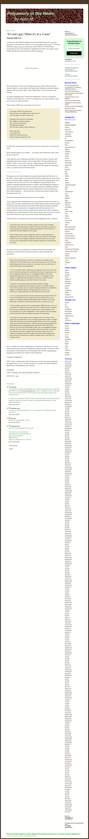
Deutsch (67, 328)
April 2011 (67, 684)
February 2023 (68, 419)
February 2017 (68, 553)
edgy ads (21, 46)
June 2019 (67, 501)
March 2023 (67, 417)
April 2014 (67, 617)
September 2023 (68, 406)
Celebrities (67, 151)
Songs (66, 240)
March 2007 (67, 776)
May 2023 (67, 413)
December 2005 (68, 804)
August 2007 (67, 766)
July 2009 (67, 723)
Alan (11, 418)
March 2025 (67, 372)
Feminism (67, 169)
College (67, 156)
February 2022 (68, 441)
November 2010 (68, 693)
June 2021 (67, 456)
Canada (67, 302)
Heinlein (67, 176)
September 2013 (68, 630)
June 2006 (67, 792)
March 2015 (67, 596)
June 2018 (67, 523)
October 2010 (68, 695)
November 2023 (68, 402)
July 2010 (67, 701)
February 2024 (68, 396)
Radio (66, 224)
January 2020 (68, 488)
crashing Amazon (38, 163)
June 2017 (67, 546)
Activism (67, 127)
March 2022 (67, 439)
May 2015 (67, 592)
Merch (66, 200)
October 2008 (68, 740)
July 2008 (67, 746)
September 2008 (68, 742)
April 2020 (67, 482)
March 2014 (67, 619)
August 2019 (67, 497)
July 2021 (67, 454)
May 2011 (67, 682)
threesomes (29, 372)
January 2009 (68, 734)
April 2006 (67, 796)
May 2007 (67, 772)
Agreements (68, 134)
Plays (66, 213)
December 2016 (68, 557)
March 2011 (67, 686)
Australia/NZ (68, 309)
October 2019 (68, 493)
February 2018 (68, 531)
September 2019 (68, 495)
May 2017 (67, 548)
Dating (66, 167)
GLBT (66, 173)
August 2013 (67, 632)
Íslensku (67, 337)
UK (66, 304)
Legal (66, 193)
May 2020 (67, 480)
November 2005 (68, 806)
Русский (67, 352)
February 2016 (68, 576)
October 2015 (68, 583)
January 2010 (68, 712)
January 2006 (68, 802)
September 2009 (68, 720)
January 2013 (68, 645)
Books (66, 145)
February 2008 (68, 755)
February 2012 (68, 665)
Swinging (67, 253)
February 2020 (68, 486)
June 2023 (67, 411)
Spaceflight (68, 242)
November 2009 (68, 716)
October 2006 (68, 785)
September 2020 (68, 473)
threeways (36, 372)
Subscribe (74, 53)
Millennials (67, 204)
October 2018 (68, 516)
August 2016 (67, 564)
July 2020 (67, 477)
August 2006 (67, 789)
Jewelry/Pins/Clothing (70, 185)
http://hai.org (14, 286)
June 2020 (67, 478)
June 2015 (67, 591)
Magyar (67, 343)
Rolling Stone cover (34, 86)
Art (65, 138)
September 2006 (68, 787)
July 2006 (67, 791)
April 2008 (67, 751)
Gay (66, 171)
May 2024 (67, 391)
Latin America (68, 311)
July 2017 (67, 544)
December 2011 (68, 669)
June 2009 (67, 725)
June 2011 (67, 680)
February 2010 (68, 710)
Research (67, 231)
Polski (66, 348)
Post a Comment (13, 445)
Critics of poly (68, 165)
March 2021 (67, 462)
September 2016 (68, 563)
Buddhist (67, 149)
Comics (67, 158)
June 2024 (67, 389)
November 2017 (68, 536)
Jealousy (67, 182)
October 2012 (68, 650)
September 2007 (68, 764)
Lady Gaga (22, 372)
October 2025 (68, 366)
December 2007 (68, 759)
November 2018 (68, 514)
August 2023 (67, 407)
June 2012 (67, 658)
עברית (66, 334)
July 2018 (67, 521)
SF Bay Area (68, 290)
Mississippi (67, 281)
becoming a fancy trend (44, 44)
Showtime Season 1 (70, 235)
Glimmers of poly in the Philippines (74, 106)
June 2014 (67, 613)
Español (67, 330)
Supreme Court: (72, 249)
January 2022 (68, 443)
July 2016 (67, 566)
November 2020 (68, 469)
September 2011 (68, 675)
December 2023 (68, 400)
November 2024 (68, 379)
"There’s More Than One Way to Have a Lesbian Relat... (73, 111)
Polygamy (67, 222)
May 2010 (67, 705)
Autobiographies (69, 140)
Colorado (67, 274)
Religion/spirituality (70, 229)
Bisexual (67, 142)
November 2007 (68, 761)
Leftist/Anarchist (69, 191)
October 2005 (68, 807)
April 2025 (67, 370)
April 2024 (67, 392)
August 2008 (67, 744)
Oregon (67, 288)
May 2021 (67, 458)
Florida (66, 277)
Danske (67, 326)
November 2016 (68, 559)
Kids (66, 189)
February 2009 (68, 733)
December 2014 (68, 602)
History (66, 178)
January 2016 (68, 577)
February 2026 (68, 361)
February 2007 (68, 777)
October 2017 (68, 538)
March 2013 (67, 641)
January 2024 (68, 398)
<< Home (11, 448)
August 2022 (67, 430)
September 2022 (68, 428)
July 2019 (67, 499)
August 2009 (67, 721)
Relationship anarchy (70, 227)
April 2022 (67, 437)
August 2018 (67, 520)
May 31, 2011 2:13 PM (14, 441)
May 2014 (67, 615)
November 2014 (68, 604)
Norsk (66, 346)
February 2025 (68, 374)
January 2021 (68, 465)
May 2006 (67, 794)
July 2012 (67, 656)
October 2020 (68, 471)
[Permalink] (10, 370)
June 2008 (67, 748)
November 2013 (68, 626)
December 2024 (68, 378)
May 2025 (67, 368)
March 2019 (67, 506)
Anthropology (68, 136)
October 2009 (68, 718)
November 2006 (68, 783)
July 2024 (67, 387)
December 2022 (68, 422)
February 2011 (68, 688)
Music (66, 209)
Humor (66, 180)
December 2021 (68, 445)
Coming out (68, 160)
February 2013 (68, 643)
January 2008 (68, 757)
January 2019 (68, 510)
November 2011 (68, 671)
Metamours (68, 202)
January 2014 (68, 622)
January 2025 (68, 376)
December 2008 (68, 736)
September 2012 (68, 652)
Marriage (67, 198)
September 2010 (68, 697)
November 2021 (68, 447)
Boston (66, 270)
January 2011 (68, 690)
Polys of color (68, 220)
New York (67, 285)
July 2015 (67, 589)
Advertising (68, 129)
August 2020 (67, 475)
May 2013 (67, 637)
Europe (67, 307)
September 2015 (68, 585)
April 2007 (67, 774)
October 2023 (68, 404)
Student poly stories (70, 108)
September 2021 (68, 450)
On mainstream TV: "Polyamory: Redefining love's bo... (73, 88)
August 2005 (67, 811)
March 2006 (67, 798)
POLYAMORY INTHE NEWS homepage (71, 34)
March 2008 (67, 753)
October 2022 (68, 426)
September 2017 (68, 540)
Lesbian (67, 196)
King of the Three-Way (29, 391)
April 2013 (67, 639)
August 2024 (67, 385)
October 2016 (68, 561)
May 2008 (67, 749)
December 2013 (68, 624)
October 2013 (68, 628)
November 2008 (68, 738)
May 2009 (67, 727)
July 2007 (67, 768)
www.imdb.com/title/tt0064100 (44, 323)
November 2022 (68, 424)
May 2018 (67, 525)
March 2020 (67, 484)
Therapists (67, 262)
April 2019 (67, 505)
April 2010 (67, 706)
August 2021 (67, 452)
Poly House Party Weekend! (72, 91)
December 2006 (68, 781)
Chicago (67, 272)
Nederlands (68, 339)
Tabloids (67, 255)
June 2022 (67, 434)
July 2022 (67, 432)
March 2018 (67, 529)
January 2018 (68, 533)
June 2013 (67, 635)
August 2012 (67, 654)
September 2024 (68, 383)
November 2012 (68, 648)
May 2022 (67, 435)
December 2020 (68, 467)
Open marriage (69, 211)
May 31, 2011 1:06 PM (14, 422)
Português (67, 350)
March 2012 (67, 664)
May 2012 (67, 660)
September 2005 (68, 809)
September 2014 (68, 607)
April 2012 (67, 662)
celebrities (15, 372)
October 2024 (68, 381)
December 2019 (68, 490)
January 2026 (68, 362)
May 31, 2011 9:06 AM (14, 414)
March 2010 (67, 708)
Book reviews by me (70, 147)
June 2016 (67, 568)
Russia (66, 318)
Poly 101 (67, 218)
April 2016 (67, 572)
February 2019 (68, 508)
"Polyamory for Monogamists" (72, 100)
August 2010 (67, 699)
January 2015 (68, 600)
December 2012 (68, 647)
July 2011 (67, 678)
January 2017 (68, 555)
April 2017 (67, 549)
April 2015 (67, 594)
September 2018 (68, 518)
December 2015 (68, 579)
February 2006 (68, 800)
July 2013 (67, 634)
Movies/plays (68, 207)
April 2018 (67, 527)
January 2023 (68, 420)
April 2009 (67, 729)
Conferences (68, 162)
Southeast (67, 294)
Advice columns (69, 131)
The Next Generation (70, 258)
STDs (66, 247)
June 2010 (67, 703)
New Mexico (68, 283)
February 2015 (68, 598)
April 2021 (67, 460)
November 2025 (68, 364)
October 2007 (68, 763)
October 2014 (68, 606)
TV (65, 264)
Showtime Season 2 (70, 238)
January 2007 (68, 779)
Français (67, 332)
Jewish (66, 187)
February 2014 (68, 620)
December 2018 (68, 512)
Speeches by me (69, 244)
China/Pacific (68, 313)
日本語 (66, 341)
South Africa (68, 320)
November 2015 (68, 581)
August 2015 (67, 587)
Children (67, 153)
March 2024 (67, 394)
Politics (67, 216)
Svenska (67, 354)
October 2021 (68, 449)
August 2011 (67, 677)
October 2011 (68, 673)
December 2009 (68, 714)
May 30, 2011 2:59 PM (14, 404)
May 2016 (67, 570)
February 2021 (68, 463)
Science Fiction (69, 233)
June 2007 (67, 770)
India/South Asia (69, 315)
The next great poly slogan (72, 85)
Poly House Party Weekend (49, 361)
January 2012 (68, 667)
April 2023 (67, 415)
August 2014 (67, 609)
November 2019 (68, 491)
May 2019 (67, 503)
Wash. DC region (69, 297)
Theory (66, 260)
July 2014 (67, 611)
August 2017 (67, 542)
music (16, 46)
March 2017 (67, 551)
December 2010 (68, 692)
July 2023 (67, 409)
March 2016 (67, 574)
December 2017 (68, 535)
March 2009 (67, 731)
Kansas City (68, 279)
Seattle (66, 292)
